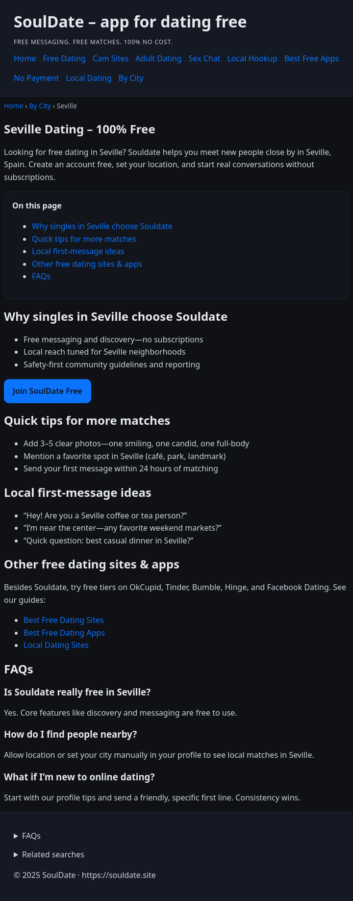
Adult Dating (158, 58)
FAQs (41, 276)
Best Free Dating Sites (64, 620)
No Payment (36, 78)
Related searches (53, 854)
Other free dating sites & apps (87, 263)
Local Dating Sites (56, 645)
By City (131, 78)
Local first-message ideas (78, 251)
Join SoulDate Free (47, 391)
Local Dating (88, 78)
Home (25, 58)
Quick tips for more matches (84, 238)
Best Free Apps (311, 58)
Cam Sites (111, 58)
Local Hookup (252, 58)
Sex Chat (205, 58)
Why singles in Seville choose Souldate (102, 226)
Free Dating (64, 58)
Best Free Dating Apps (64, 632)
